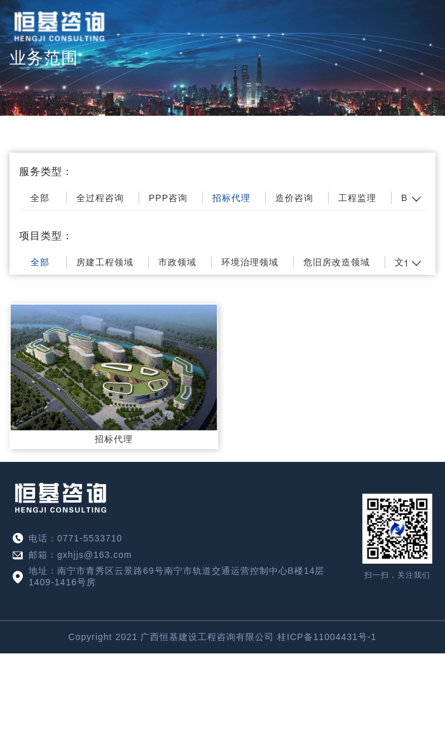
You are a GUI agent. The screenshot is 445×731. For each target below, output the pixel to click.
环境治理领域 (249, 262)
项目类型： (46, 235)
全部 (40, 198)
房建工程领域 (105, 262)
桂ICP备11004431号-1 (326, 637)
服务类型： (46, 171)
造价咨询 (294, 198)
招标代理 (231, 198)
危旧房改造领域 (336, 262)
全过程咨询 (100, 198)
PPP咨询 (168, 198)
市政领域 (177, 262)
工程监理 (357, 198)
